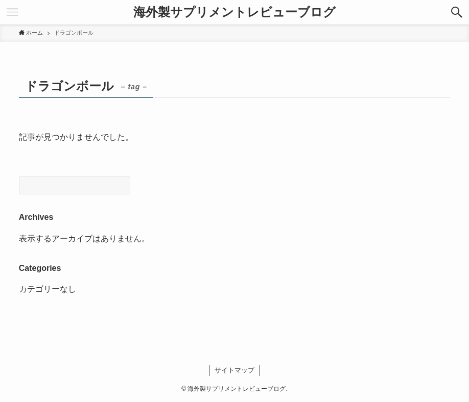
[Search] (74, 186)
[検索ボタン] (456, 12)
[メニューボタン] (12, 12)
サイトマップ (234, 370)
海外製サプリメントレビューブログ (234, 12)
